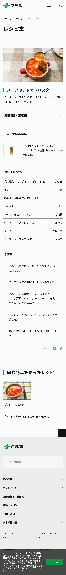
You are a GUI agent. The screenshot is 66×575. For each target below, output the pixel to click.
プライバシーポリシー (10, 533)
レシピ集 (16, 18)
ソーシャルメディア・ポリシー (46, 533)
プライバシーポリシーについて (22, 569)
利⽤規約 (6, 537)
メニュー (47, 6)
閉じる (54, 562)
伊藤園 (33, 5)
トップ (6, 18)
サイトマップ (40, 537)
